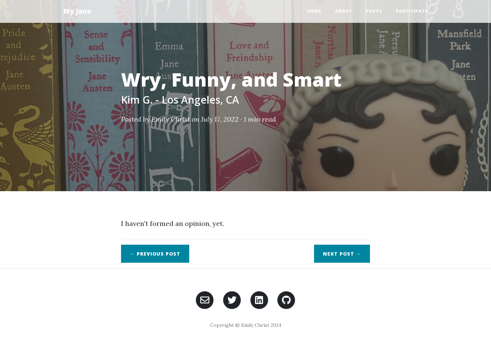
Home (314, 11)
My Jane (77, 11)
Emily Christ (170, 119)
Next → (342, 253)
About (343, 11)
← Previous (155, 253)
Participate (412, 11)
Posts (374, 11)
